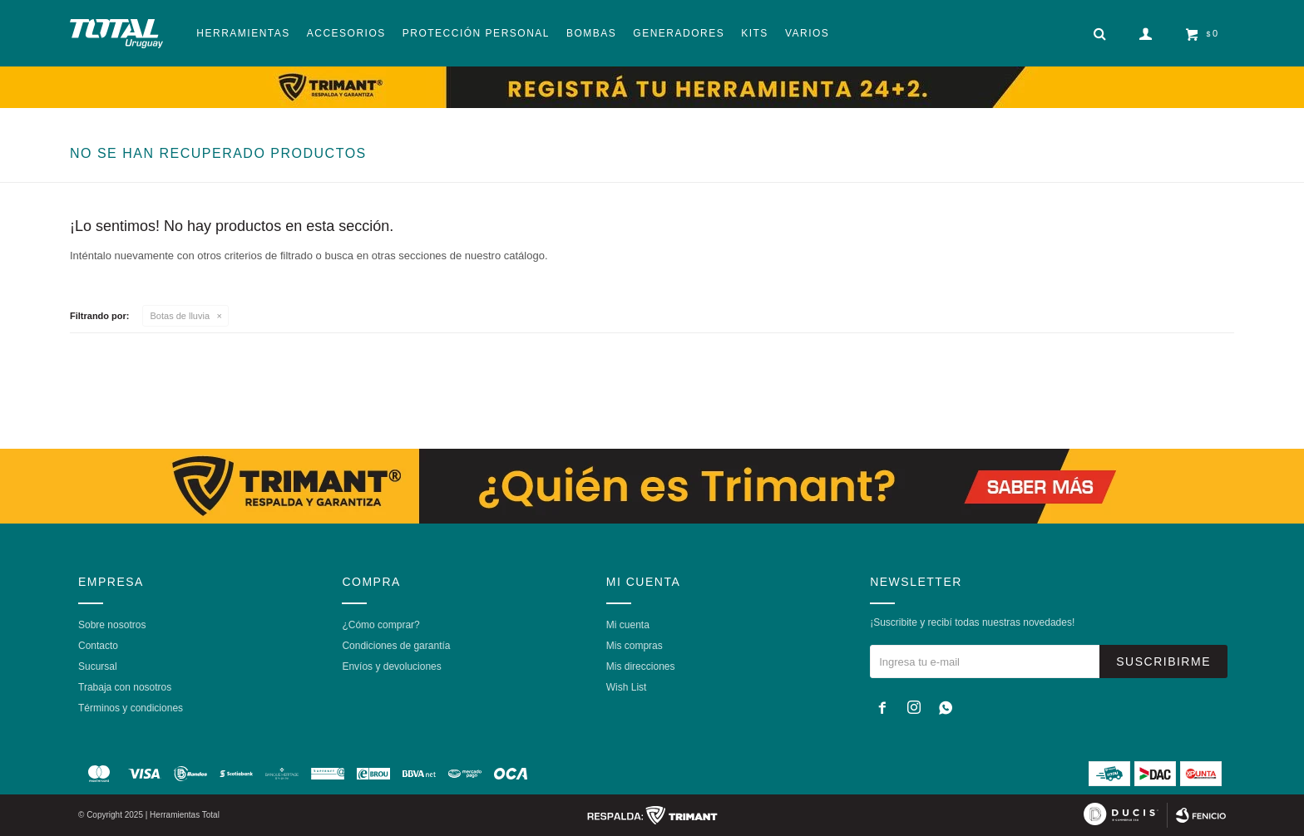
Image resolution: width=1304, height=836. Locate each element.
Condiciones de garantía (396, 646)
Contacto (98, 646)
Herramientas (242, 33)
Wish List (626, 687)
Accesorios (346, 33)
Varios (807, 33)
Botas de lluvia (180, 316)
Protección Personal (476, 33)
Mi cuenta (628, 625)
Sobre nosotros (112, 625)
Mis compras (634, 646)
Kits (754, 33)
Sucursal (97, 666)
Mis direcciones (640, 666)
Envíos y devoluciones (391, 666)
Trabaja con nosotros (124, 687)
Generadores (678, 33)
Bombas (591, 33)
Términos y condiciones (130, 708)
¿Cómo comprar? (380, 625)
